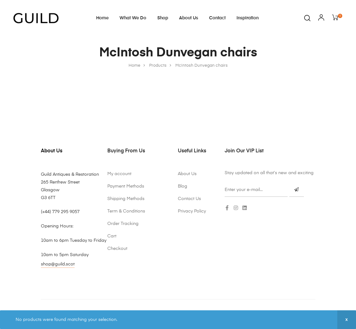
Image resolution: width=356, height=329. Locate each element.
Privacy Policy (192, 211)
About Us (188, 18)
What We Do (132, 18)
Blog (182, 186)
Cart (111, 236)
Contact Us (189, 199)
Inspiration (248, 18)
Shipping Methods (125, 199)
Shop (162, 18)
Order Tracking (123, 224)
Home (102, 18)
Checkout (117, 248)
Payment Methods (125, 186)
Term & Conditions (126, 211)
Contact (217, 18)
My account (119, 174)
